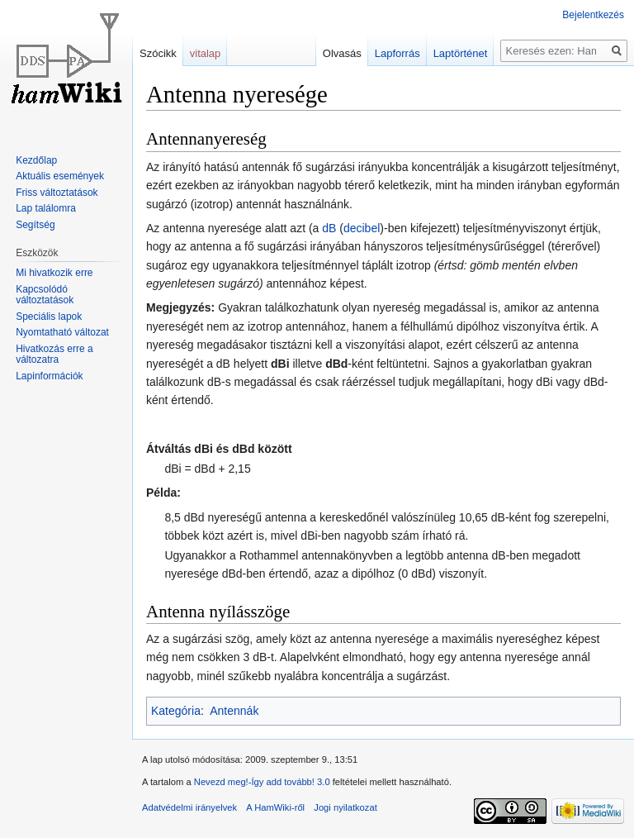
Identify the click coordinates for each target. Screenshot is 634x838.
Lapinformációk (49, 376)
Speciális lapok (49, 316)
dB (329, 228)
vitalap (205, 53)
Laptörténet (460, 53)
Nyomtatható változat (62, 332)
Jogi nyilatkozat (345, 807)
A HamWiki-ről (275, 807)
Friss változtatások (56, 192)
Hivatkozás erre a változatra (54, 354)
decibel (361, 228)
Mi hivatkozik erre (54, 273)
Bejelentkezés (593, 15)
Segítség (35, 225)
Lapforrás (397, 53)
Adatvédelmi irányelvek (189, 807)
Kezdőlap (36, 160)
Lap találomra (46, 208)
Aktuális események (60, 176)
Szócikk (158, 53)
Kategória (176, 710)
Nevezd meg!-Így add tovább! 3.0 (262, 782)
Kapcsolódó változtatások (44, 295)
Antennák (234, 710)
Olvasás (342, 53)
